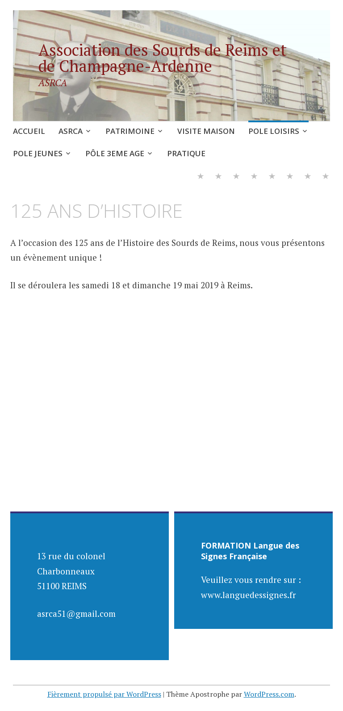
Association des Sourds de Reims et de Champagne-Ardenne (162, 57)
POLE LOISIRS (273, 131)
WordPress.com (269, 694)
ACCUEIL (29, 131)
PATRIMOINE (130, 131)
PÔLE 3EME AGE (114, 153)
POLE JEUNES (38, 153)
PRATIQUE (186, 153)
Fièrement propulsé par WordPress (104, 694)
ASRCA (71, 131)
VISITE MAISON (206, 131)
